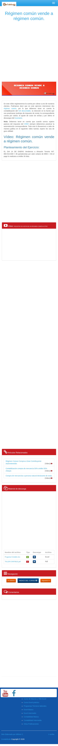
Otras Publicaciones (31, 724)
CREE (26, 124)
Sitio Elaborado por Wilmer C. (12, 734)
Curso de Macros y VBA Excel (35, 699)
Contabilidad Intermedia (33, 720)
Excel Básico (28, 710)
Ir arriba (51, 734)
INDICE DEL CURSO (28, 581)
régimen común (10, 108)
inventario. (19, 118)
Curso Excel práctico (31, 702)
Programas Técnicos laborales (35, 706)
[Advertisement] (28, 50)
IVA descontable (24, 111)
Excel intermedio (30, 713)
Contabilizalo (6, 739)
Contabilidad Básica (31, 717)
